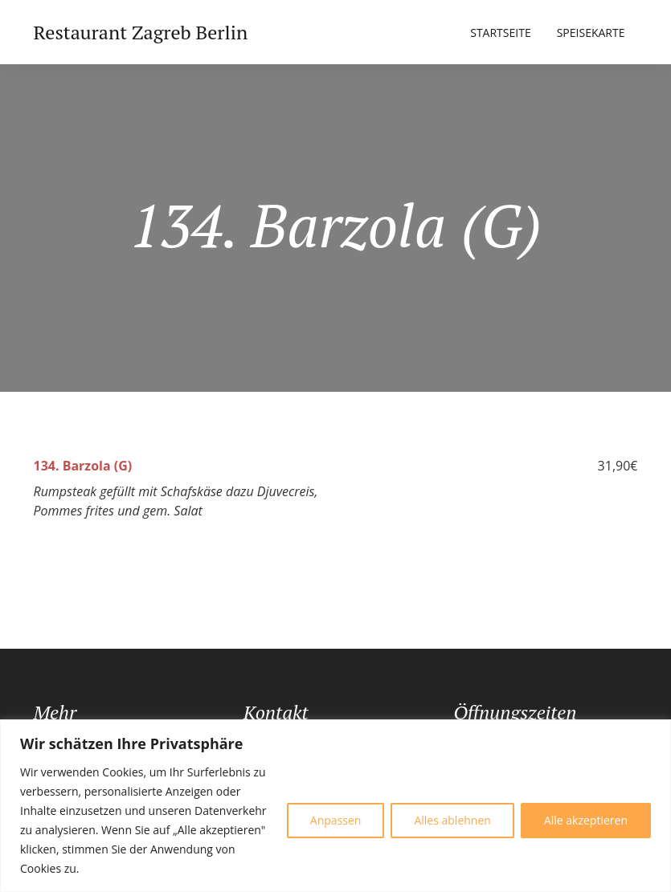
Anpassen (336, 820)
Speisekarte (591, 32)
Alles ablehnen (452, 820)
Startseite (500, 32)
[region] (335, 805)
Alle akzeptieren (586, 820)
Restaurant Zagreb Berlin (141, 32)
